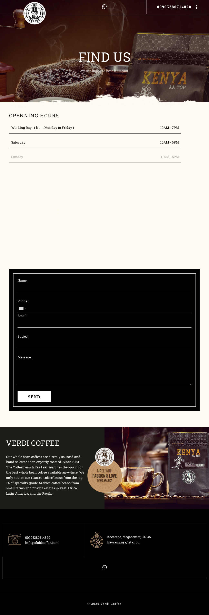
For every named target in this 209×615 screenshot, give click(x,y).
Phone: (23, 301)
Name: (22, 280)
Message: (24, 357)
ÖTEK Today (5, 606)
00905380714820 (174, 7)
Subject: (23, 336)
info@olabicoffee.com (41, 542)
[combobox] (22, 308)
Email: (22, 315)
